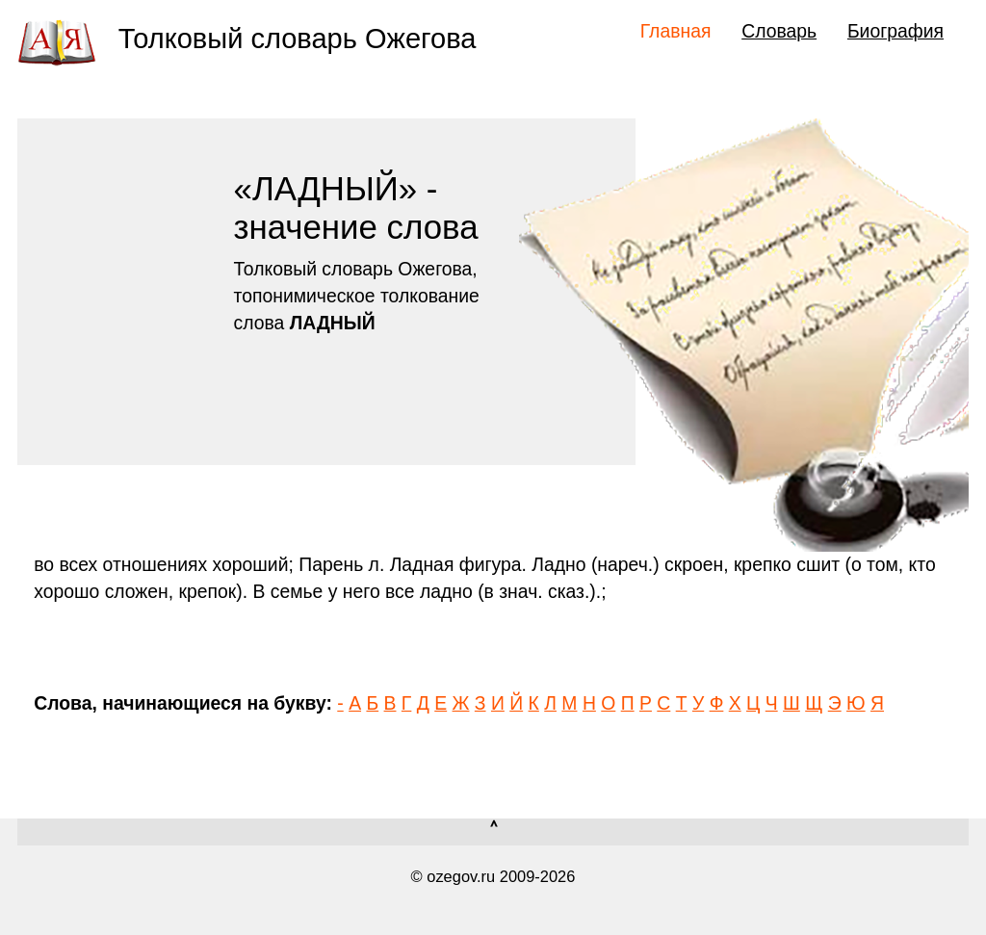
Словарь (779, 30)
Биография (895, 30)
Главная (676, 30)
